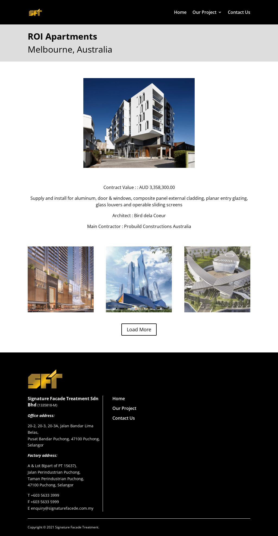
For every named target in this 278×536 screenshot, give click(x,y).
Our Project (204, 12)
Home (180, 12)
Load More (139, 329)
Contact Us (239, 12)
